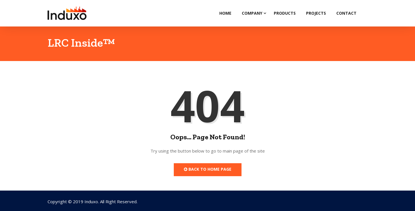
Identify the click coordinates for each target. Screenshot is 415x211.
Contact (346, 13)
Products (285, 13)
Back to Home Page (207, 169)
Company (252, 13)
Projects (316, 13)
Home (225, 13)
